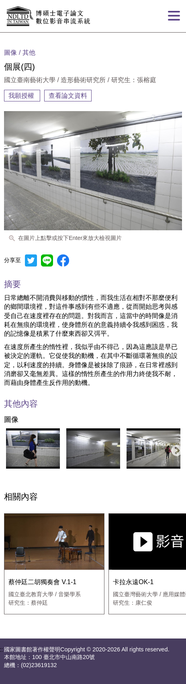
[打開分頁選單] (174, 16)
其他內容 (21, 404)
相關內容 (21, 497)
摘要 (12, 284)
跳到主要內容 (19, 3)
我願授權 (22, 95)
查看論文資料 (68, 95)
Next (174, 448)
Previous (8, 448)
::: (2, 35)
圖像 (11, 420)
